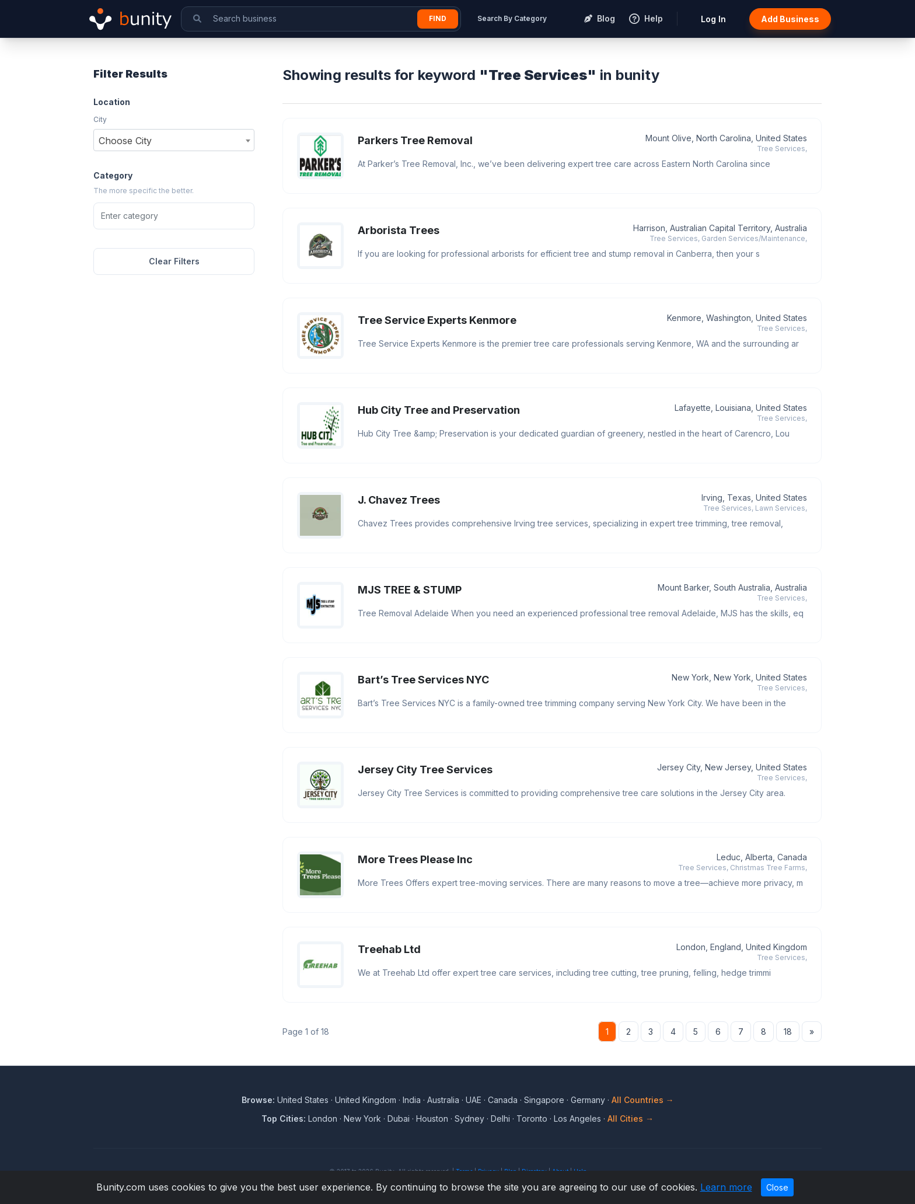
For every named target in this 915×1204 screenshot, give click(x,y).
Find (437, 18)
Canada (503, 1100)
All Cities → (630, 1118)
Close (777, 1187)
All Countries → (643, 1100)
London (322, 1118)
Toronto (531, 1118)
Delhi (500, 1118)
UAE (473, 1100)
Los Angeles (577, 1118)
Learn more (726, 1187)
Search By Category (512, 18)
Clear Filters (174, 261)
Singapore (544, 1100)
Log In (713, 19)
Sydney (469, 1118)
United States (303, 1100)
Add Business (790, 19)
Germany (588, 1100)
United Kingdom (365, 1100)
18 (788, 1032)
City (100, 119)
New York (362, 1118)
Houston (432, 1118)
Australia (443, 1100)
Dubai (398, 1118)
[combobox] (173, 140)
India (412, 1100)
